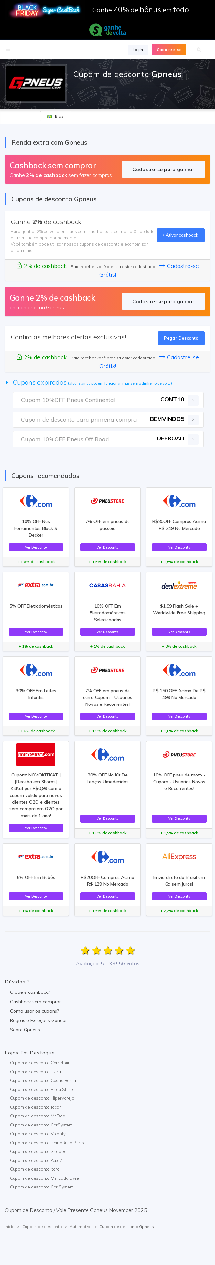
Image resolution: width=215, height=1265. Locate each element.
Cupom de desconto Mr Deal (38, 1115)
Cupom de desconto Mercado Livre (44, 1178)
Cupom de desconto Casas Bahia (43, 1080)
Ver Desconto (36, 547)
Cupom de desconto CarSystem (41, 1124)
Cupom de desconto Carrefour (40, 1062)
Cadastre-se (169, 49)
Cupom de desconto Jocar (35, 1107)
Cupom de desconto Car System (42, 1186)
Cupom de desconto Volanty (38, 1133)
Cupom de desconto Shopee (38, 1151)
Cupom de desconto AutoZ (36, 1160)
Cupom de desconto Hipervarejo (42, 1098)
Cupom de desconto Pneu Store (41, 1089)
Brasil (56, 116)
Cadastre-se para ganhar (163, 169)
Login (138, 49)
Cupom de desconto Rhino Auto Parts (47, 1142)
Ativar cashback (180, 235)
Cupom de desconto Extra (35, 1071)
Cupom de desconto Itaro (35, 1169)
